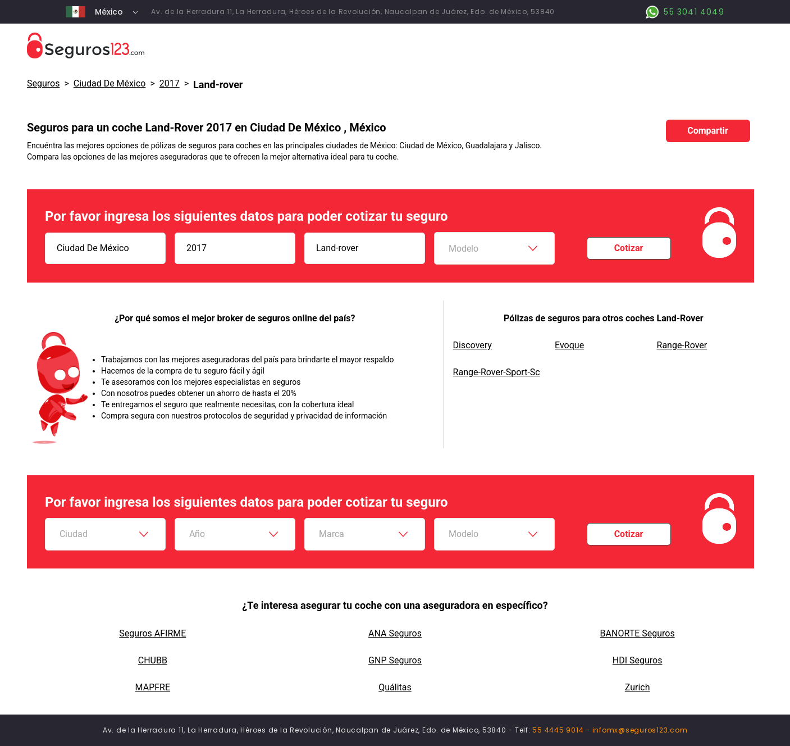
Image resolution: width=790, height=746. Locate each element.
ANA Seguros (395, 633)
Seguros (43, 83)
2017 (169, 83)
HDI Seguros (638, 660)
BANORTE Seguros (637, 633)
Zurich (637, 687)
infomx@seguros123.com (640, 730)
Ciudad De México (110, 83)
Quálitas (395, 687)
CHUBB (152, 660)
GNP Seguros (395, 660)
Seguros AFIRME (152, 633)
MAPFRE (152, 687)
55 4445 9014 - (562, 730)
